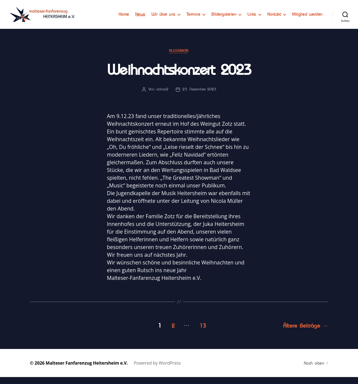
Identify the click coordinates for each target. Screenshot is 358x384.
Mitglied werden (307, 21)
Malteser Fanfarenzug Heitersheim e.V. (88, 370)
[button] (8, 7)
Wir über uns (200, 14)
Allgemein (179, 58)
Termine (230, 14)
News (176, 14)
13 (202, 332)
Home (160, 14)
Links (288, 14)
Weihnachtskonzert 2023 (179, 77)
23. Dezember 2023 (199, 97)
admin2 (162, 97)
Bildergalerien (260, 14)
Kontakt (310, 14)
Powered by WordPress (159, 370)
